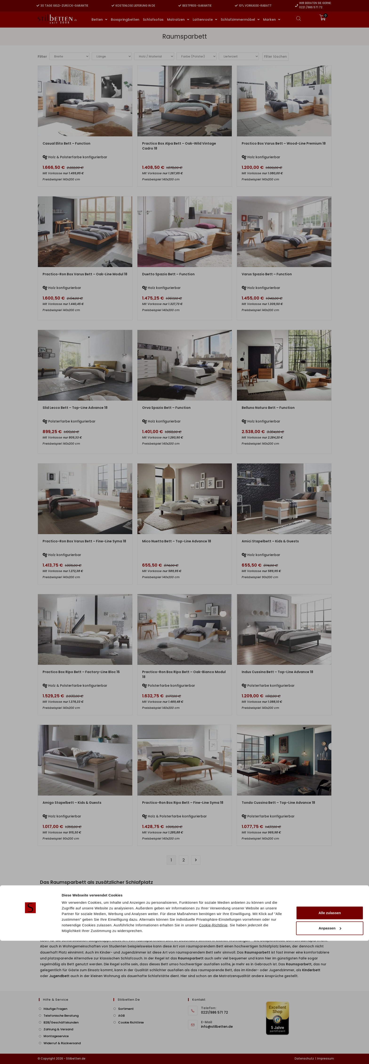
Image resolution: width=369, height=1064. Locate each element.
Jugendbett (59, 976)
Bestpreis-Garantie (197, 6)
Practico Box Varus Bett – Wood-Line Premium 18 (284, 143)
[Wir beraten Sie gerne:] (296, 5)
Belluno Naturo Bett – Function (268, 407)
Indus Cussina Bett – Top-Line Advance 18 (277, 672)
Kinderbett (311, 970)
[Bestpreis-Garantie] (179, 5)
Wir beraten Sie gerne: (315, 3)
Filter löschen (275, 56)
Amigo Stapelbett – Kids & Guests (72, 802)
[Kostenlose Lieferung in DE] (113, 5)
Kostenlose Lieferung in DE (135, 6)
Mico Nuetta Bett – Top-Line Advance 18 (176, 541)
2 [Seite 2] (183, 860)
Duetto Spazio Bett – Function (168, 274)
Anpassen (330, 1051)
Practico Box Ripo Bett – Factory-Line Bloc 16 (81, 672)
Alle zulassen (329, 1036)
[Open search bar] (298, 18)
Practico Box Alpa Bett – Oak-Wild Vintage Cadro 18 (179, 146)
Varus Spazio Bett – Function (267, 274)
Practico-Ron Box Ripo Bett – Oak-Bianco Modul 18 (184, 674)
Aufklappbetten (95, 922)
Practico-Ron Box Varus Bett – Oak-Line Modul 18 (85, 274)
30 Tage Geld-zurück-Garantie (64, 6)
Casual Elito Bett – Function (66, 143)
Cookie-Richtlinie (213, 1048)
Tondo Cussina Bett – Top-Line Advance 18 (278, 802)
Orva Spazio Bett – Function (166, 407)
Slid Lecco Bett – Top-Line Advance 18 (75, 407)
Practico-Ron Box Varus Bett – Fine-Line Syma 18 (84, 541)
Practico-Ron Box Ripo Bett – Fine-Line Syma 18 (182, 802)
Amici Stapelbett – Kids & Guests (270, 541)
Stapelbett (286, 904)
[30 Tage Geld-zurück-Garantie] (37, 5)
